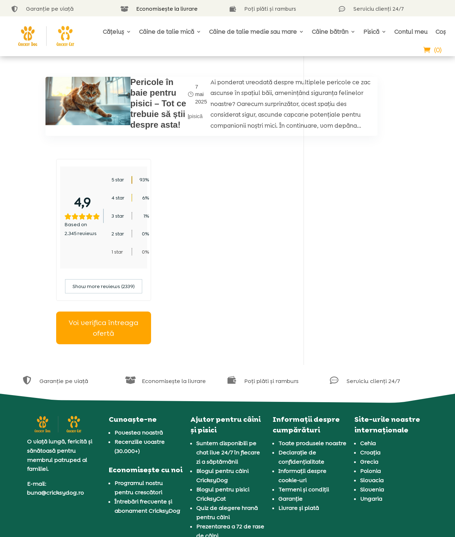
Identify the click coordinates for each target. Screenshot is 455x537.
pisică (162, 131)
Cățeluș (113, 32)
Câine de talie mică (166, 32)
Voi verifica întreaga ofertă (362, 245)
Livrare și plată (298, 425)
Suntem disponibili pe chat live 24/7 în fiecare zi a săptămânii (228, 370)
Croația (370, 370)
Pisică (371, 32)
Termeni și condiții (303, 407)
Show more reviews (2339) (362, 204)
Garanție (290, 416)
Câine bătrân (330, 32)
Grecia (369, 379)
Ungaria (371, 416)
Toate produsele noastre (312, 361)
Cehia (368, 361)
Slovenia (372, 407)
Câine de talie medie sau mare (253, 32)
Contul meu (411, 32)
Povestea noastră (138, 350)
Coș (440, 32)
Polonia (370, 388)
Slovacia (372, 398)
